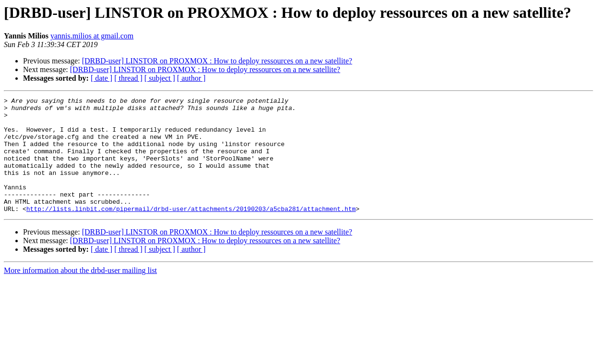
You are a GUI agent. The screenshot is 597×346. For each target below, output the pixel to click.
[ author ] (191, 78)
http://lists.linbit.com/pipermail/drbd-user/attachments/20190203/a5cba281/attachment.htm (191, 231)
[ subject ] (159, 78)
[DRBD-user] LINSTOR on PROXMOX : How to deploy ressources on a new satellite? (217, 61)
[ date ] (101, 78)
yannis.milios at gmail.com (91, 36)
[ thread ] (128, 78)
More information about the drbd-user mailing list (80, 293)
